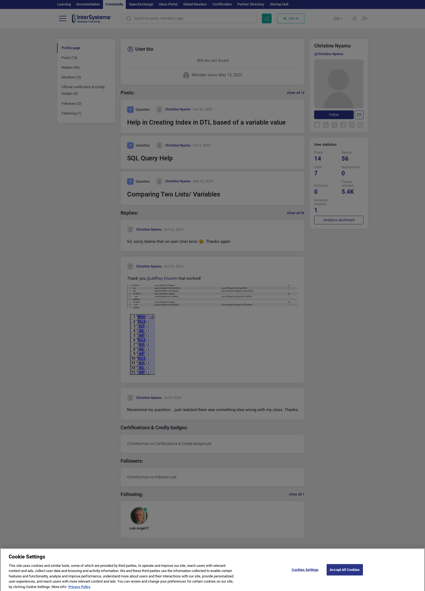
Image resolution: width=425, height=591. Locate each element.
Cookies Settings (305, 572)
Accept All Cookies (345, 572)
